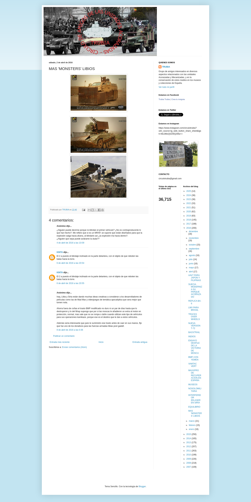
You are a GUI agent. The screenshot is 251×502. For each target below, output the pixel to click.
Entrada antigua (139, 342)
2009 (189, 459)
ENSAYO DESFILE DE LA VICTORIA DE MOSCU (194, 346)
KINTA (60, 252)
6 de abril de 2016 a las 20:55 (70, 283)
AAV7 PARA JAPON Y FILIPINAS (194, 278)
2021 (189, 207)
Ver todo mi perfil (166, 87)
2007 (189, 467)
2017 (189, 224)
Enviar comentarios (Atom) (74, 347)
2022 (189, 203)
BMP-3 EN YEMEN (193, 358)
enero (192, 429)
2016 (189, 228)
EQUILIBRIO (194, 407)
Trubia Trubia (164, 99)
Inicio (101, 342)
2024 (189, 195)
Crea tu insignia (178, 99)
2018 (189, 220)
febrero (192, 425)
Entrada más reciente (60, 342)
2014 (189, 438)
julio (191, 259)
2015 (189, 434)
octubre (192, 244)
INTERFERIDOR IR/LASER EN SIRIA (194, 399)
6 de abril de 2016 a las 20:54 (70, 263)
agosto (192, 255)
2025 (189, 191)
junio (191, 263)
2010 (189, 454)
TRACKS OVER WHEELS (194, 316)
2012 (189, 446)
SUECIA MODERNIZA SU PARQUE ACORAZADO (195, 290)
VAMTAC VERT (192, 365)
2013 (189, 442)
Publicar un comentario (64, 336)
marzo (192, 421)
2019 (189, 216)
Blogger (142, 486)
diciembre (193, 231)
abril (191, 271)
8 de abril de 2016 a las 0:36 (70, 330)
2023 (189, 199)
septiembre (194, 249)
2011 (189, 450)
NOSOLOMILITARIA (194, 389)
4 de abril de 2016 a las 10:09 (70, 243)
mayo (192, 267)
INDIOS (191, 336)
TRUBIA (166, 67)
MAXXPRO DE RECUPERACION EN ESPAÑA (194, 375)
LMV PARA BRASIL (193, 308)
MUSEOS (192, 384)
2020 (189, 211)
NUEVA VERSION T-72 (194, 326)
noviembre (194, 238)
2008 (189, 463)
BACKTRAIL (194, 332)
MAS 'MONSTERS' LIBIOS (195, 413)
